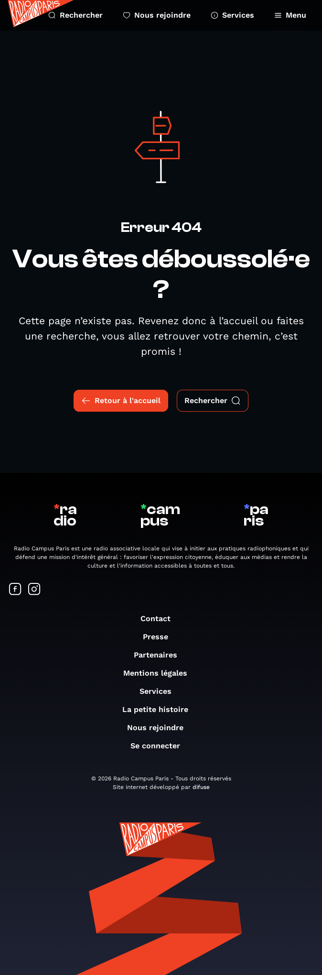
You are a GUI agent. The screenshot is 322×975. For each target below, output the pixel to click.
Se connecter (160, 745)
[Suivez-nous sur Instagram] (34, 589)
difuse (201, 787)
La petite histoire (160, 709)
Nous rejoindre (157, 15)
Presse (160, 636)
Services (232, 15)
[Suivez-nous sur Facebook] (15, 589)
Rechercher (75, 15)
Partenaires (160, 654)
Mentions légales (160, 673)
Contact (160, 618)
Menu (290, 15)
